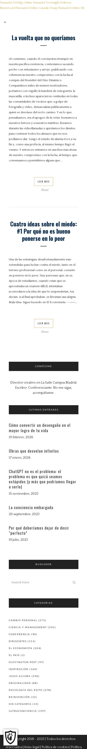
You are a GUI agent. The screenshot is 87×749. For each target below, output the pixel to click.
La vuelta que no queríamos (43, 37)
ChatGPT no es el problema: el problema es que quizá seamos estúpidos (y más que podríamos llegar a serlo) (42, 479)
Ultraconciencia (23, 710)
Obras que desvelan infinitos (34, 451)
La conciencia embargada (31, 507)
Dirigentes (18, 641)
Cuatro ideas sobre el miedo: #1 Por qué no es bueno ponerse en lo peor (43, 230)
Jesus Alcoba (20, 676)
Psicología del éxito (25, 690)
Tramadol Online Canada (32, 8)
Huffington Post (23, 662)
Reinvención (19, 697)
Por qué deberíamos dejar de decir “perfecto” (39, 530)
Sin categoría (20, 704)
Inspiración (19, 669)
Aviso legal (31, 747)
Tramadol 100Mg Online (16, 2)
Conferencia (19, 634)
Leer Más (44, 181)
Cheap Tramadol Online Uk (66, 8)
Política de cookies (55, 747)
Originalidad (20, 683)
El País (14, 655)
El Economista (20, 648)
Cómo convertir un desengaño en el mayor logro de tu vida (40, 427)
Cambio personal (23, 620)
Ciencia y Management (28, 627)
